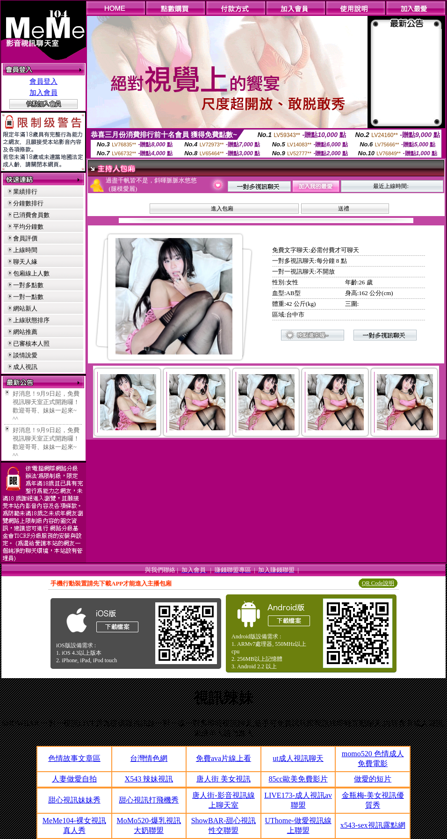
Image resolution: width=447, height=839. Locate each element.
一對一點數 (28, 296)
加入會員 (43, 92)
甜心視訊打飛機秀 (149, 800)
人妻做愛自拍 (74, 779)
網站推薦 (25, 331)
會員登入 (43, 81)
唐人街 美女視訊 (223, 779)
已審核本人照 (31, 343)
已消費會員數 (31, 214)
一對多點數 (28, 285)
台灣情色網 (148, 758)
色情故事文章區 (74, 758)
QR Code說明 (378, 583)
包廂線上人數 (31, 273)
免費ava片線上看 (223, 758)
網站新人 (25, 308)
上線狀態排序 (31, 320)
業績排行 (25, 191)
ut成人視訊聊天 (298, 758)
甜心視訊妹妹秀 (74, 800)
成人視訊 (25, 366)
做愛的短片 (372, 779)
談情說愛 (25, 355)
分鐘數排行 (28, 203)
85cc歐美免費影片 (297, 779)
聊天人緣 (25, 261)
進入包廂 (222, 208)
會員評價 (25, 238)
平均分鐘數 (28, 226)
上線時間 (25, 249)
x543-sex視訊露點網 (372, 825)
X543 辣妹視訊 (149, 779)
